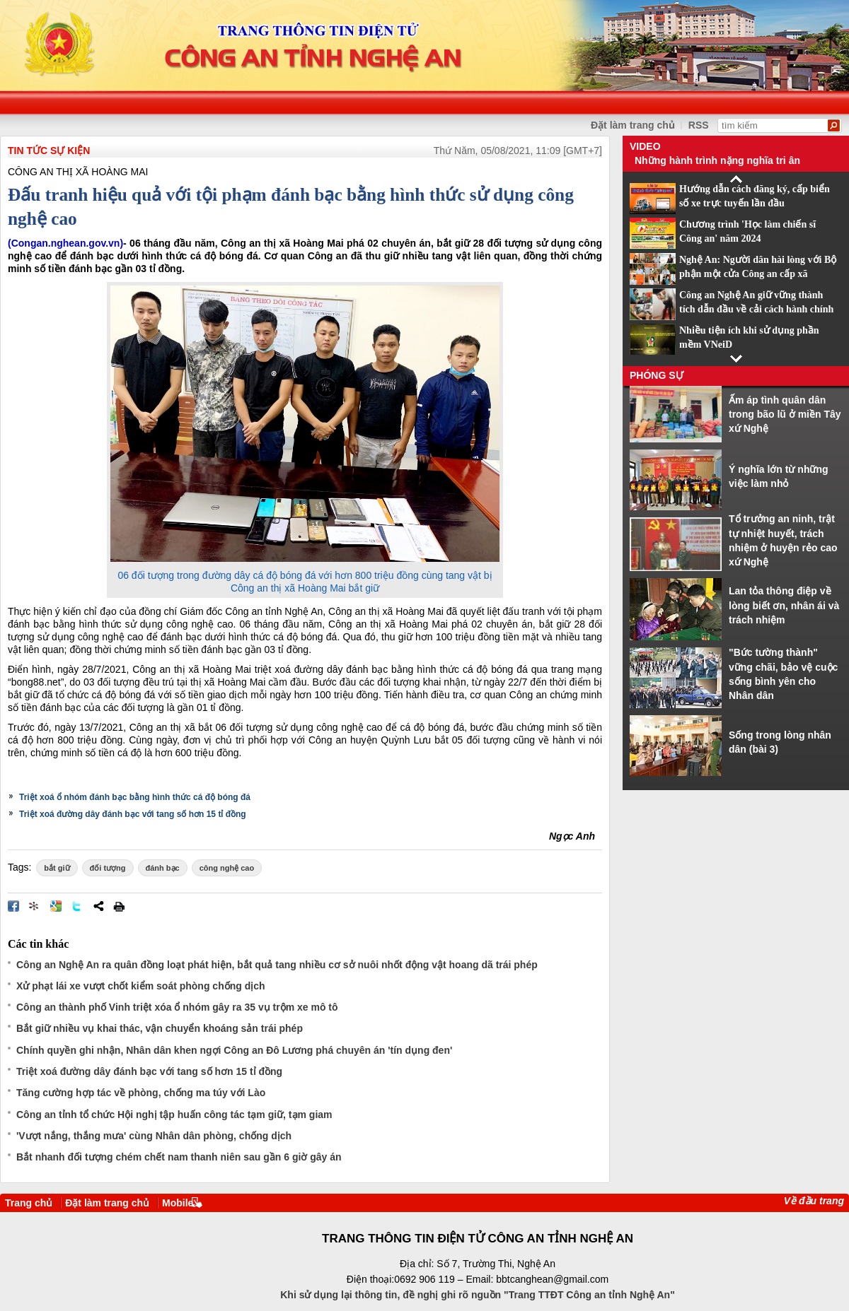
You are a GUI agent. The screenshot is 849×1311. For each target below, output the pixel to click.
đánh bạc (163, 868)
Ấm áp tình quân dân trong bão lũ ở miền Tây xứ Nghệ (785, 414)
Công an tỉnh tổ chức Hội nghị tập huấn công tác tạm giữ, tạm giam (174, 1114)
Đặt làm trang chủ (633, 125)
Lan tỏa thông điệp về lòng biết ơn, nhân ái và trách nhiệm (784, 605)
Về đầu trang (814, 1200)
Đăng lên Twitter (77, 906)
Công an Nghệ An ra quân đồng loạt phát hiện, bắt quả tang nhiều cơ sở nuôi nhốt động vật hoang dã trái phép (277, 964)
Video (645, 146)
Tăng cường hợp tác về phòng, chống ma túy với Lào (140, 1092)
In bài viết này (119, 906)
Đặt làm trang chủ (107, 1203)
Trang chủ (28, 1203)
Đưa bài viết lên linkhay (34, 906)
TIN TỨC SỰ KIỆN (49, 150)
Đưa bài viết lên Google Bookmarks (56, 906)
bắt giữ (56, 868)
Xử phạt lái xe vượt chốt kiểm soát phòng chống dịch (140, 986)
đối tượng (108, 868)
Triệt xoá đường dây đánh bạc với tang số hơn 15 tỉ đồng (132, 814)
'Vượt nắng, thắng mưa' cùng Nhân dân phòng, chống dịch (153, 1135)
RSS (698, 125)
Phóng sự (656, 375)
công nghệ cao (227, 868)
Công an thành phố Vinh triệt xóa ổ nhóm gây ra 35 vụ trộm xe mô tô (177, 1007)
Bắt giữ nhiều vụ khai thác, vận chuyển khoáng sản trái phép (159, 1028)
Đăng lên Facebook (13, 906)
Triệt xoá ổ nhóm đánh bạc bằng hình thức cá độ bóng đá (134, 797)
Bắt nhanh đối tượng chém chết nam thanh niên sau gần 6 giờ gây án (179, 1157)
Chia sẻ (98, 906)
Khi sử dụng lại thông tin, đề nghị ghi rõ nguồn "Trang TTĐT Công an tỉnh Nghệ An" (477, 1294)
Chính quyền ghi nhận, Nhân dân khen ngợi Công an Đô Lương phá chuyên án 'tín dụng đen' (234, 1050)
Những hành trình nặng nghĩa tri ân (717, 160)
